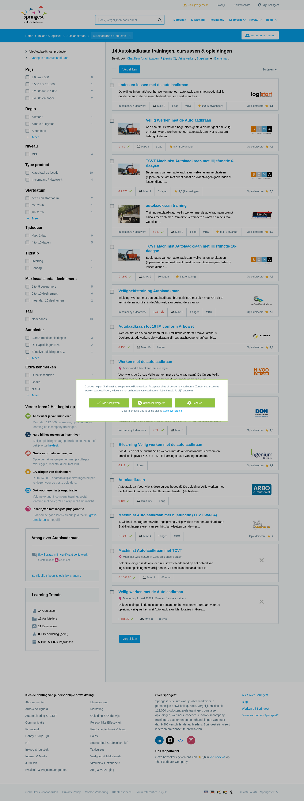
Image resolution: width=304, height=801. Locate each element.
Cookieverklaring (172, 410)
